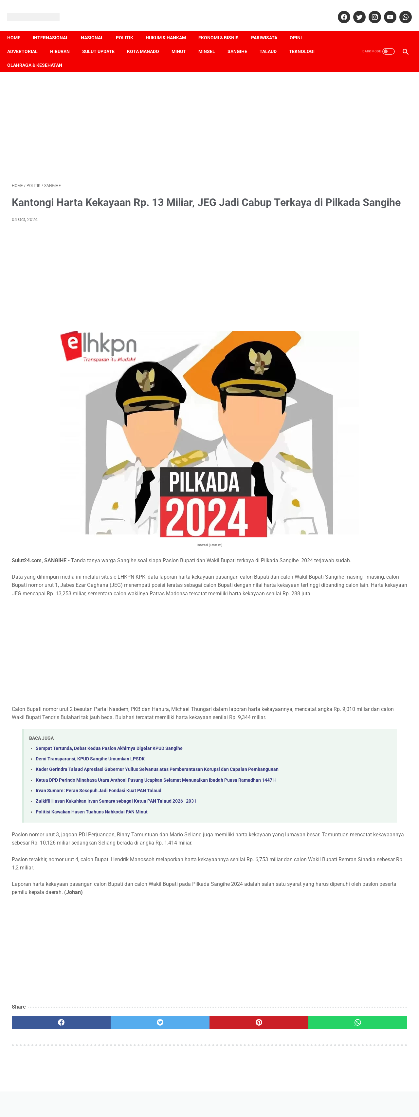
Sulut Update (103, 40)
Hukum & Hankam (170, 26)
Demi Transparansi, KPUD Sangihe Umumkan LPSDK (90, 771)
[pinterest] (178, 1058)
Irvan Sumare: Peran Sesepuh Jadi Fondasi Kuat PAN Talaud (98, 818)
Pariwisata (269, 26)
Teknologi (24, 54)
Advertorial (27, 40)
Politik (129, 26)
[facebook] (339, 10)
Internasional (55, 26)
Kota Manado (148, 40)
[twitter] (354, 10)
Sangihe (242, 40)
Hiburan (64, 40)
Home (18, 26)
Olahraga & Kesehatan (77, 54)
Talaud (272, 40)
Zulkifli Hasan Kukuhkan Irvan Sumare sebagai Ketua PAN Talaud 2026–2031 (116, 828)
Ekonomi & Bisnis (223, 26)
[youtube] (385, 10)
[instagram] (369, 10)
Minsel (211, 40)
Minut (183, 40)
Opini (300, 26)
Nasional (96, 26)
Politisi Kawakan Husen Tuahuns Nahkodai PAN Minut (92, 839)
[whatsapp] (400, 10)
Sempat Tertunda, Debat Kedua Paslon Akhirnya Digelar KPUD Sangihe (109, 761)
